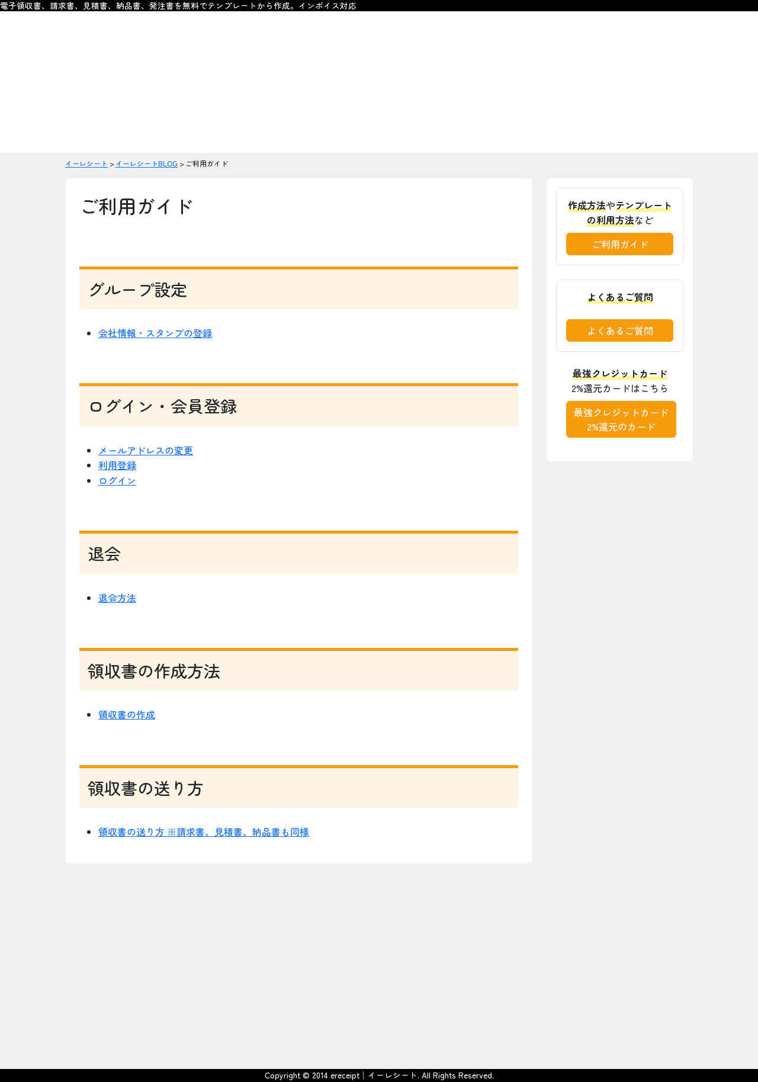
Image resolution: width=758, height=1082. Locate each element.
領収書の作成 (126, 714)
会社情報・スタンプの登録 (155, 333)
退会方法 (117, 597)
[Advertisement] (379, 966)
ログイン (117, 480)
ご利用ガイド (620, 244)
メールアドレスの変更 (145, 450)
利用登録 (117, 465)
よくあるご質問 (620, 330)
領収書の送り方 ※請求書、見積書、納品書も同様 (203, 831)
